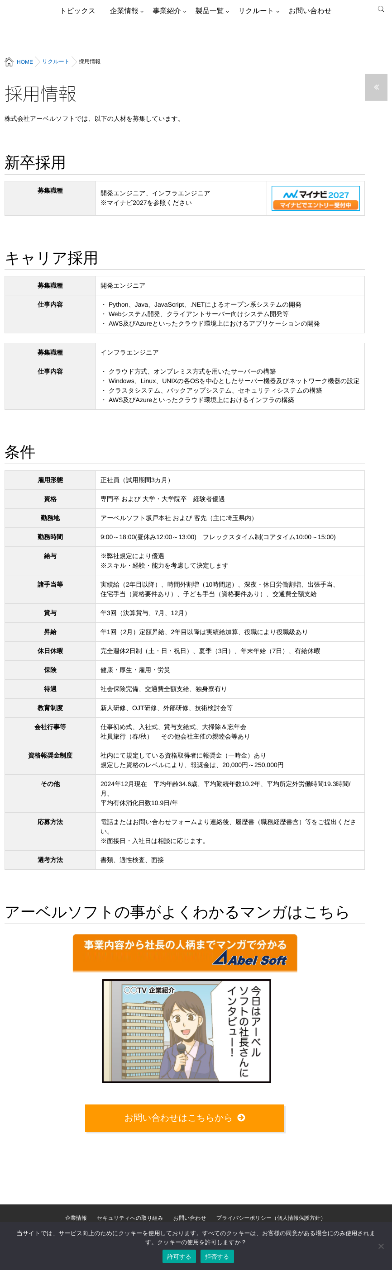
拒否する (217, 1256)
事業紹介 (167, 11)
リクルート (256, 11)
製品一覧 (210, 11)
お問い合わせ (310, 11)
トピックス (77, 11)
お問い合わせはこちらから (178, 1118)
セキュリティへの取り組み (130, 1218)
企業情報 (124, 11)
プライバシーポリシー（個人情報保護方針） (271, 1218)
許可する (179, 1256)
